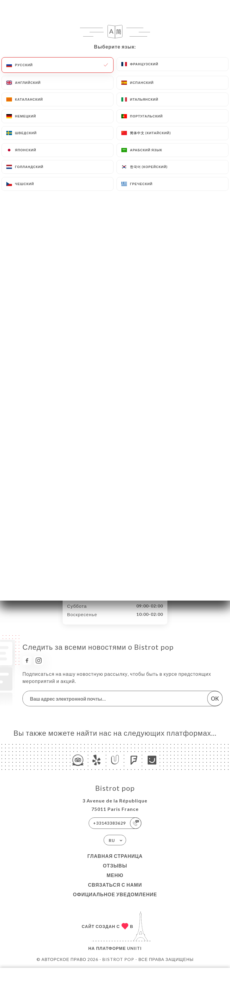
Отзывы (115, 865)
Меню (115, 875)
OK (215, 698)
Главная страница (115, 856)
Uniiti (134, 948)
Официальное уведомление (115, 894)
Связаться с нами (115, 885)
